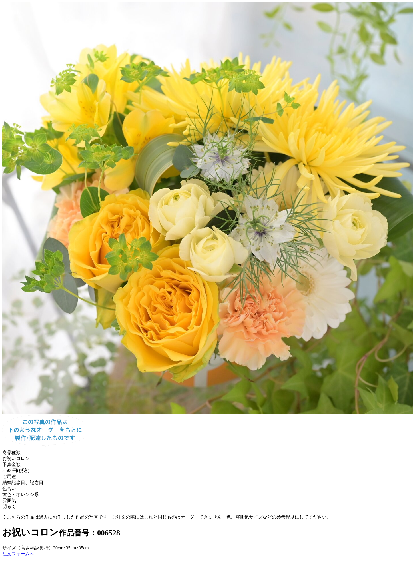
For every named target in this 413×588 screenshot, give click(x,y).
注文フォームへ (18, 553)
